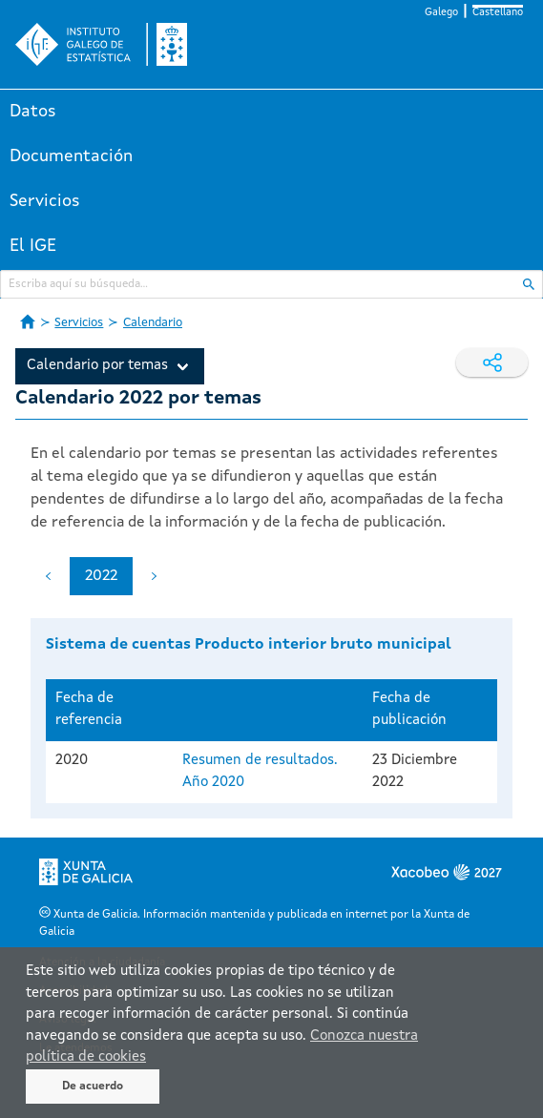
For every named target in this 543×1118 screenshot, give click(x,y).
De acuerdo (92, 1086)
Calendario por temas (97, 366)
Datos (33, 111)
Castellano (497, 13)
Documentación (71, 156)
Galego (441, 13)
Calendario (152, 323)
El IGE (33, 246)
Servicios (45, 201)
